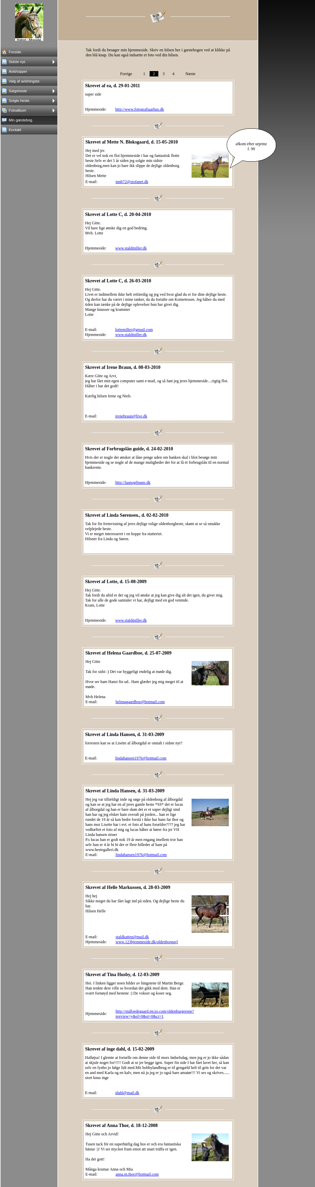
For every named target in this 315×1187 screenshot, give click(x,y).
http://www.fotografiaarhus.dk (139, 109)
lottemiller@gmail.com (134, 329)
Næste (191, 73)
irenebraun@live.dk (131, 416)
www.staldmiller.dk (131, 248)
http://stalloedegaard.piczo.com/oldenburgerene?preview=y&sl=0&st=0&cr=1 (155, 1014)
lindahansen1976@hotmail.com (141, 758)
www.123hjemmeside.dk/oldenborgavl (147, 942)
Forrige (126, 73)
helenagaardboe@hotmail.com (140, 701)
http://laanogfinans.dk (133, 482)
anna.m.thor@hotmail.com (137, 1174)
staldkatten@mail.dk (132, 937)
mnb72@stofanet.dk (132, 181)
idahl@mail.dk (127, 1092)
